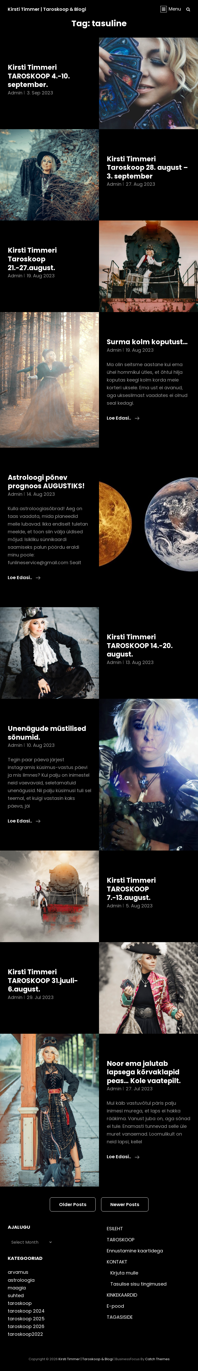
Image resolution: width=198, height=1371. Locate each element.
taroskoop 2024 (26, 1311)
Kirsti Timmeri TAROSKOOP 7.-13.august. (131, 889)
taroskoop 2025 (26, 1318)
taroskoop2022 (25, 1334)
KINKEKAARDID (122, 1295)
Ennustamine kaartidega (135, 1251)
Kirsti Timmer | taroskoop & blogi (47, 9)
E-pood (115, 1306)
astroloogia (21, 1280)
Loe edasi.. (123, 418)
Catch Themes (157, 1359)
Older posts (72, 1204)
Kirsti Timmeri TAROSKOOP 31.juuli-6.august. (43, 980)
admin (15, 93)
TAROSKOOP (120, 1239)
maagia (17, 1288)
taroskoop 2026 (26, 1326)
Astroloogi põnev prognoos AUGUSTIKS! (46, 482)
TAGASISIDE (120, 1317)
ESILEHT (115, 1228)
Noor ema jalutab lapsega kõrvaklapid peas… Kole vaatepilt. (144, 1072)
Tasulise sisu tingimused (138, 1284)
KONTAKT (117, 1262)
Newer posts (124, 1204)
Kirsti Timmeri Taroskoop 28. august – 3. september (147, 167)
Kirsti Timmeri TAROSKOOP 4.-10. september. (39, 76)
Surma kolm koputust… (147, 342)
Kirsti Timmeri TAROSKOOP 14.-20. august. (140, 645)
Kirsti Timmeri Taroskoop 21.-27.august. (32, 259)
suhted (16, 1295)
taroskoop (20, 1303)
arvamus (18, 1272)
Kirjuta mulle (124, 1273)
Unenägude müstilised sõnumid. (47, 733)
